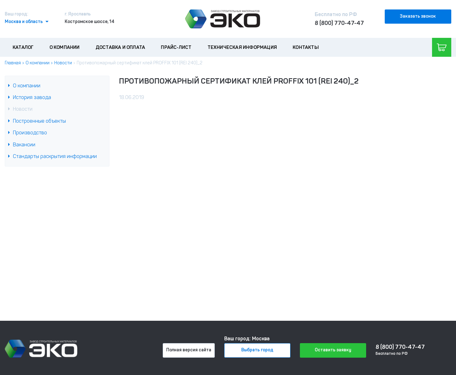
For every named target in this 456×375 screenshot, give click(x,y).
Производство (30, 133)
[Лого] (222, 18)
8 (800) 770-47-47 (339, 23)
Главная (13, 63)
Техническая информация (242, 47)
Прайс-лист (176, 47)
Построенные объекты (39, 121)
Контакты (306, 47)
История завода (32, 97)
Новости (63, 63)
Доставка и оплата (120, 47)
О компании (65, 47)
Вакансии (24, 145)
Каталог (23, 47)
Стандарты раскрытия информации (55, 156)
